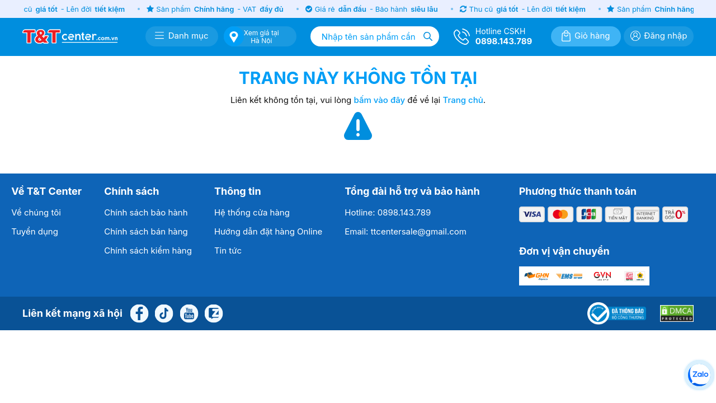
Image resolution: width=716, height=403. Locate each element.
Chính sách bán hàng (146, 231)
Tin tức (228, 250)
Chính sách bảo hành (145, 212)
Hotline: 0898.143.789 (388, 212)
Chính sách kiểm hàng (148, 250)
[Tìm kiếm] (428, 36)
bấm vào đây (380, 100)
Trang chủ (462, 100)
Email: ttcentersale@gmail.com (406, 231)
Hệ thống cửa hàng (252, 212)
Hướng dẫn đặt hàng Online (268, 231)
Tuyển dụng (34, 231)
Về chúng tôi (36, 212)
